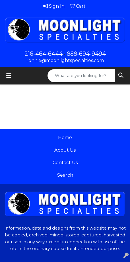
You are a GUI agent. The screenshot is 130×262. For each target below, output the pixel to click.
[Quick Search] (81, 75)
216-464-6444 (43, 53)
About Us (65, 150)
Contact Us (65, 162)
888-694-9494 (86, 53)
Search (65, 175)
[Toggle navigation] (9, 76)
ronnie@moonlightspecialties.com (65, 60)
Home (65, 137)
